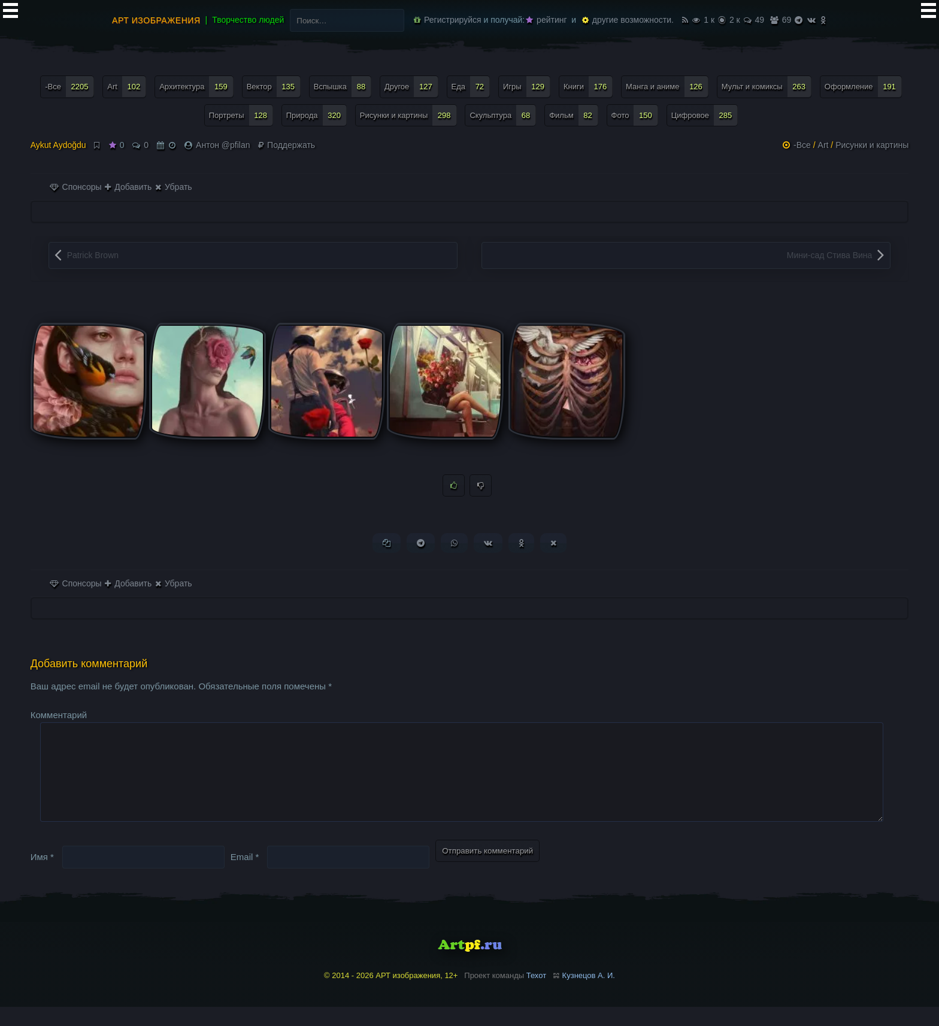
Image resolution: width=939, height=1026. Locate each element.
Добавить (128, 187)
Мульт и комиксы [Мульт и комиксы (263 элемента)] (766, 86)
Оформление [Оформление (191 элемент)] (863, 86)
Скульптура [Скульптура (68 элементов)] (502, 115)
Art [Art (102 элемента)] (126, 86)
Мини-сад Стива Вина (830, 255)
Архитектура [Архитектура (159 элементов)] (196, 86)
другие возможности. (628, 20)
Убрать (173, 187)
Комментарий (59, 715)
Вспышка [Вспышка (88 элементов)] (342, 86)
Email (245, 876)
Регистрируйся (447, 20)
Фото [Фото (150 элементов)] (634, 115)
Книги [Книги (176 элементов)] (588, 86)
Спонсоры (76, 187)
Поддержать (286, 145)
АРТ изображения (156, 20)
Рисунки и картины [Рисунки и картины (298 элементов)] (408, 115)
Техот (536, 995)
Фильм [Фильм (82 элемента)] (573, 115)
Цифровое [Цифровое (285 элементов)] (704, 115)
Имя (42, 876)
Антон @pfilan (223, 145)
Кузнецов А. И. (588, 995)
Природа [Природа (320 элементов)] (316, 115)
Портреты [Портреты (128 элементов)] (241, 115)
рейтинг (546, 20)
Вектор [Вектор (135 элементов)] (274, 86)
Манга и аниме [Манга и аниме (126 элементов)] (667, 86)
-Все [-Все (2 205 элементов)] (69, 86)
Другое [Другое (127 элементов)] (411, 86)
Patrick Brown (93, 255)
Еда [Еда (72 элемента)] (471, 86)
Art (823, 145)
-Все (802, 145)
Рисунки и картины (871, 145)
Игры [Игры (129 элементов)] (526, 86)
